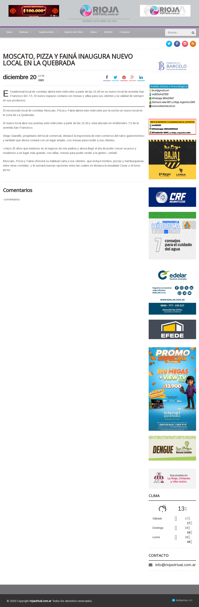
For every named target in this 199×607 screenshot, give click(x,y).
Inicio (9, 32)
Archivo (108, 32)
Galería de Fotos (73, 32)
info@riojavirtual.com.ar (175, 565)
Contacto (125, 32)
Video (93, 32)
